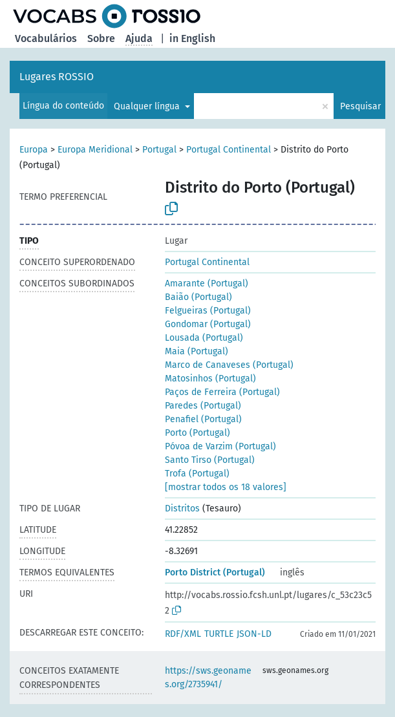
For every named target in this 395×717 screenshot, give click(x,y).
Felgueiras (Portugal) (208, 310)
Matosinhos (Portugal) (210, 378)
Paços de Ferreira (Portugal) (222, 392)
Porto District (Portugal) (215, 572)
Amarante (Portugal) (206, 283)
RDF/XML (183, 633)
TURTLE (218, 633)
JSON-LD (254, 633)
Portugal (159, 149)
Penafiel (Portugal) (203, 419)
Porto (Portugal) (197, 432)
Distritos (182, 508)
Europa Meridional (95, 149)
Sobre (101, 38)
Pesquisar (360, 106)
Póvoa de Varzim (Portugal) (220, 446)
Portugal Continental (228, 149)
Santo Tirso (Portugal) (210, 460)
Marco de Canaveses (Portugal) (229, 364)
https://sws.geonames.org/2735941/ (208, 677)
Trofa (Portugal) (197, 473)
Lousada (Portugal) (204, 337)
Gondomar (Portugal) (208, 324)
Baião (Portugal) (198, 297)
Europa (33, 149)
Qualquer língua (148, 106)
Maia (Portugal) (196, 351)
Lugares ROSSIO (56, 76)
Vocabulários (46, 38)
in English (192, 38)
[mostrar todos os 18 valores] (225, 487)
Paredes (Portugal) (203, 405)
